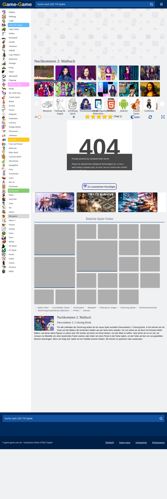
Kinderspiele (78, 357)
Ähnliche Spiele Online (99, 268)
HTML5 (75, 360)
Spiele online (43, 357)
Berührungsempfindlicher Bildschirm (53, 360)
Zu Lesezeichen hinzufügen (99, 236)
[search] (151, 4)
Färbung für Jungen (108, 357)
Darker (135, 117)
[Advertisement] (66, 33)
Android (86, 360)
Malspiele (91, 357)
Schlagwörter (141, 492)
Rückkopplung (158, 492)
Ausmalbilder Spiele (60, 357)
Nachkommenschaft (147, 357)
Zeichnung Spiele (128, 357)
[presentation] (36, 103)
